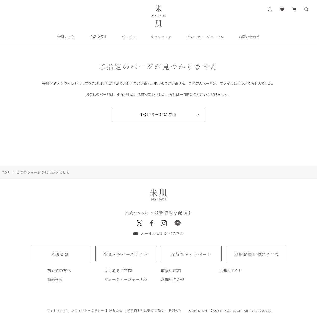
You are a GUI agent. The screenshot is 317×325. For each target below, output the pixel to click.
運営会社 (115, 311)
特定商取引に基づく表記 (145, 311)
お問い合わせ (173, 280)
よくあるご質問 (118, 271)
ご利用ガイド (230, 271)
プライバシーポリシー (87, 311)
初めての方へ (59, 271)
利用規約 (175, 311)
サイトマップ (56, 311)
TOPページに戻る (158, 114)
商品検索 (55, 280)
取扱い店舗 (171, 271)
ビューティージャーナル (125, 280)
